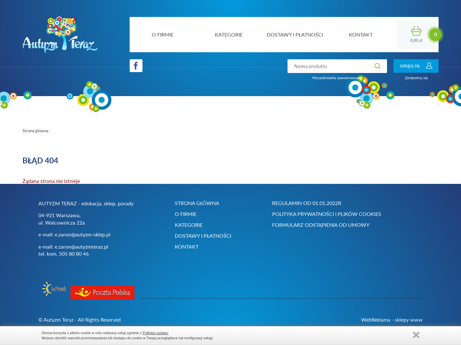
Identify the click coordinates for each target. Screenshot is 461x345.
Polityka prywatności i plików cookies (326, 214)
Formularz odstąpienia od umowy (320, 225)
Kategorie (189, 225)
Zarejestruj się (416, 77)
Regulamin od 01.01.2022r (306, 203)
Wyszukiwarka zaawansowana (337, 77)
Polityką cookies (155, 333)
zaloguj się (410, 65)
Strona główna (35, 130)
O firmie (186, 214)
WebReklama (375, 319)
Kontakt (186, 246)
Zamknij (416, 335)
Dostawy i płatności (203, 236)
